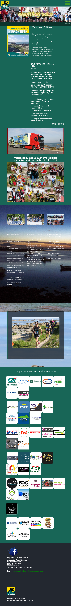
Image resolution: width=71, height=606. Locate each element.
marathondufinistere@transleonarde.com (28, 571)
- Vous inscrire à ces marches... (41, 111)
